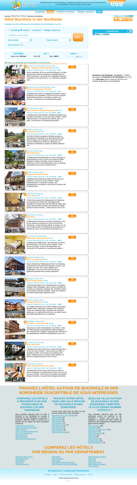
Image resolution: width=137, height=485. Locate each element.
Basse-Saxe (51, 66)
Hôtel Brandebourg (22, 464)
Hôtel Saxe (92, 460)
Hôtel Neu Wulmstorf (59, 425)
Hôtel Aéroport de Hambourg (25, 439)
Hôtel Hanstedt (57, 417)
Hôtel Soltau (92, 435)
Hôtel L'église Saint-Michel (24, 426)
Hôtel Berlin (19, 462)
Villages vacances (85, 12)
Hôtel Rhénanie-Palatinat (97, 457)
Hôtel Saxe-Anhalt (94, 462)
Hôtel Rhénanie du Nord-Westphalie (64, 464)
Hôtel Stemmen (57, 428)
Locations (36, 30)
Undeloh (30, 130)
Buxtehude (30, 257)
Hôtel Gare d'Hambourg (23, 433)
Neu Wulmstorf (32, 236)
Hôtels (50, 12)
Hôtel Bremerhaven (95, 433)
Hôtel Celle (92, 437)
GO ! (78, 37)
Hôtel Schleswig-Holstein (97, 464)
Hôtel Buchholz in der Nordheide (63, 415)
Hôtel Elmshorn (93, 439)
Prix (46, 53)
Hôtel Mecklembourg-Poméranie (63, 462)
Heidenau (30, 172)
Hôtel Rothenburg (21, 437)
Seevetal (30, 151)
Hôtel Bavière (20, 460)
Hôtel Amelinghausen (59, 432)
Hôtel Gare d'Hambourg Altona (26, 428)
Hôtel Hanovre (93, 431)
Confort (74, 53)
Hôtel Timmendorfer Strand (97, 430)
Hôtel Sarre (92, 459)
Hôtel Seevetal (57, 421)
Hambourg (30, 194)
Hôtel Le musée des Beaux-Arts (26, 431)
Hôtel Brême (92, 428)
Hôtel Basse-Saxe (21, 459)
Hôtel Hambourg (21, 430)
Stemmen (30, 300)
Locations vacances (65, 12)
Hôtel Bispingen (57, 427)
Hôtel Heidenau (57, 423)
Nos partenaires (83, 471)
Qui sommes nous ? (55, 471)
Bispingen (30, 279)
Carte (99, 12)
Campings (40, 12)
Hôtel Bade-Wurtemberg (24, 457)
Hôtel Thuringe (93, 466)
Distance (18, 53)
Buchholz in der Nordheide (36, 66)
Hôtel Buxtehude (58, 430)
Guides (90, 474)
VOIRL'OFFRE (72, 67)
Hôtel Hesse (56, 460)
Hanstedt (30, 108)
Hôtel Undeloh (57, 419)
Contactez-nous (70, 471)
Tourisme (106, 34)
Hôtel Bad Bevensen (95, 443)
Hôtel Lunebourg (21, 435)
